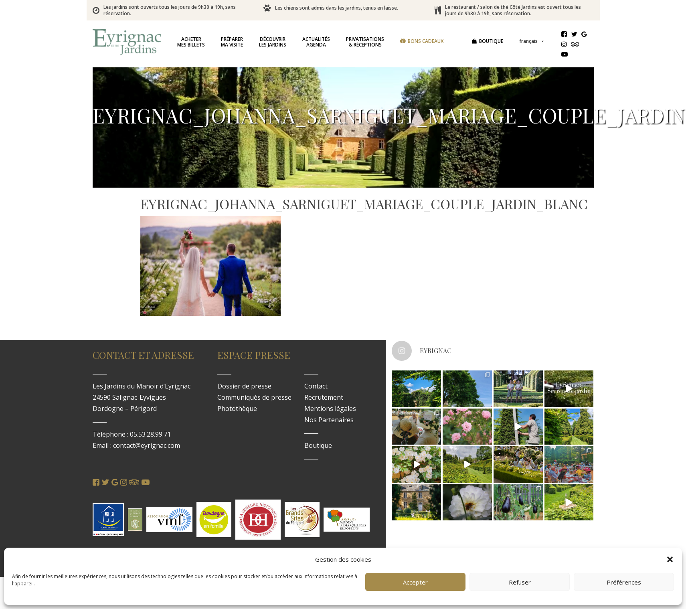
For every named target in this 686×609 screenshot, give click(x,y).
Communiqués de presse (254, 397)
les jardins (272, 42)
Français (532, 41)
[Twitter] (574, 35)
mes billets (191, 42)
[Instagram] (564, 45)
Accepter (415, 582)
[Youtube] (564, 55)
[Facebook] (564, 35)
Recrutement (323, 397)
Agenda (316, 42)
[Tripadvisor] (575, 45)
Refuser (520, 582)
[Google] (584, 35)
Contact (316, 386)
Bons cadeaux (425, 41)
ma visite (232, 42)
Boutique (491, 41)
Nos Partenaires (329, 419)
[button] (670, 559)
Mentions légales (330, 408)
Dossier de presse (244, 386)
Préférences (624, 582)
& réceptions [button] (365, 42)
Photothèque (237, 408)
